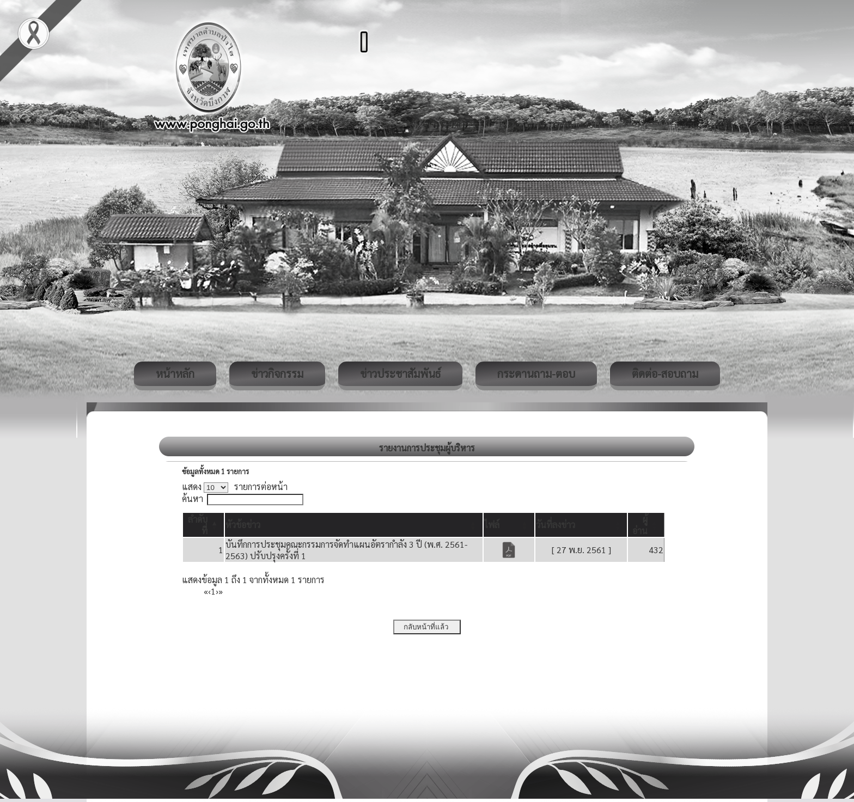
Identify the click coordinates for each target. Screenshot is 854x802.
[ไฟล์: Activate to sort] (509, 525)
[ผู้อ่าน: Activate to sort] (646, 525)
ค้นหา (192, 498)
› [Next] (217, 591)
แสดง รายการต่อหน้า (235, 486)
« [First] (206, 591)
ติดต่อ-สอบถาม (665, 373)
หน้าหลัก (175, 373)
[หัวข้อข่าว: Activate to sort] (354, 525)
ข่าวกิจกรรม (277, 373)
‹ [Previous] (209, 591)
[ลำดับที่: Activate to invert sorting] (203, 525)
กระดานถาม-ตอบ (536, 373)
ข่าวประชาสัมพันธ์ (400, 373)
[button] (242, 524)
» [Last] (220, 591)
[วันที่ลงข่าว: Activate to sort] (581, 525)
